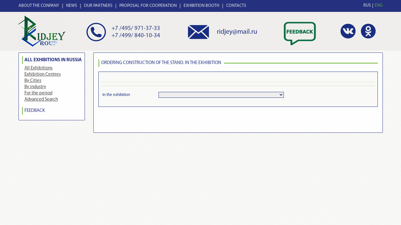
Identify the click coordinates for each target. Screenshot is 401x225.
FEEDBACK (34, 110)
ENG (379, 5)
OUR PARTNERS (98, 5)
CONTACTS (236, 5)
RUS (367, 5)
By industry (35, 87)
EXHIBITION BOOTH (201, 5)
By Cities (32, 80)
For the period (38, 93)
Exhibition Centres (42, 74)
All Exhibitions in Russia (53, 60)
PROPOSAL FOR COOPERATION (148, 5)
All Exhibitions (38, 68)
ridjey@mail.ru (237, 32)
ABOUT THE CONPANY (38, 5)
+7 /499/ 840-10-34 (136, 36)
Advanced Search (41, 99)
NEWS (71, 5)
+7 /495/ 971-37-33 (136, 29)
